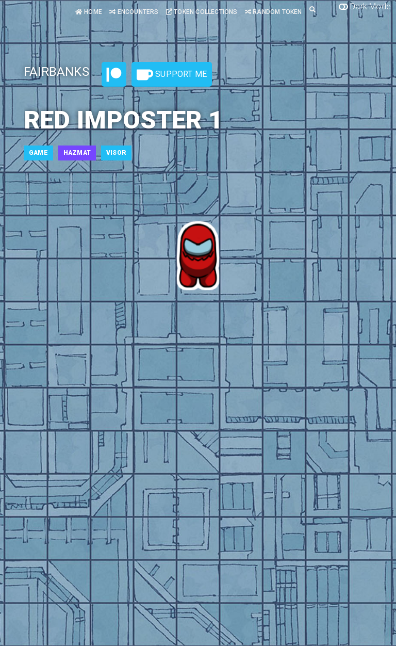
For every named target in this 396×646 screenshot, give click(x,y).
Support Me (172, 75)
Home (88, 11)
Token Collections (202, 11)
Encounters (133, 11)
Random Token (273, 11)
